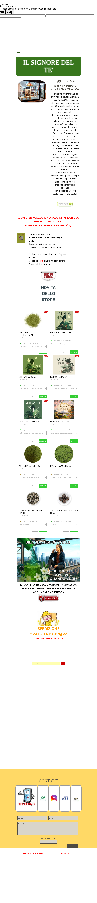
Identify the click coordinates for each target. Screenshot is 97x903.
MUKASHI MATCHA (29, 421)
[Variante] (33, 346)
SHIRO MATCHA (27, 377)
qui (41, 261)
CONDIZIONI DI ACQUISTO (48, 638)
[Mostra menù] (19, 52)
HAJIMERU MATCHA (60, 332)
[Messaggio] (47, 828)
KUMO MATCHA (58, 377)
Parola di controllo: (48, 838)
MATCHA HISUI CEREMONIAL (27, 333)
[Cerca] (46, 663)
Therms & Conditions (32, 853)
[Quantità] (66, 352)
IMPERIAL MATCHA (60, 421)
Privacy (65, 853)
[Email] (63, 818)
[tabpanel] (65, 144)
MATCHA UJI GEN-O (29, 466)
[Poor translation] (10, 12)
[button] (43, 798)
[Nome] (32, 818)
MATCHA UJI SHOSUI (61, 466)
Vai (63, 663)
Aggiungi (74, 352)
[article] (33, 332)
